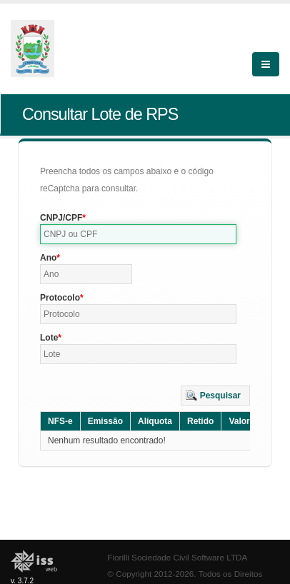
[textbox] (138, 234)
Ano (48, 258)
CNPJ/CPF (61, 218)
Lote (49, 338)
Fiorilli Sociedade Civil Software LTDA (177, 557)
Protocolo (60, 298)
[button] (215, 396)
